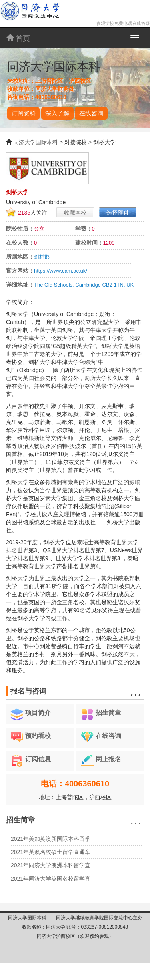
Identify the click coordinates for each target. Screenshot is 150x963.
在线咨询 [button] (91, 113)
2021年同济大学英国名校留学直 (50, 878)
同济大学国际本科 (35, 142)
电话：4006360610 (75, 783)
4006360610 (50, 97)
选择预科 (117, 212)
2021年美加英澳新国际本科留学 (50, 839)
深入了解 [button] (57, 113)
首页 (18, 38)
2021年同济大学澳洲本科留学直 (50, 865)
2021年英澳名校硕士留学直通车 (50, 852)
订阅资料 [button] (24, 113)
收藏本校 (75, 212)
